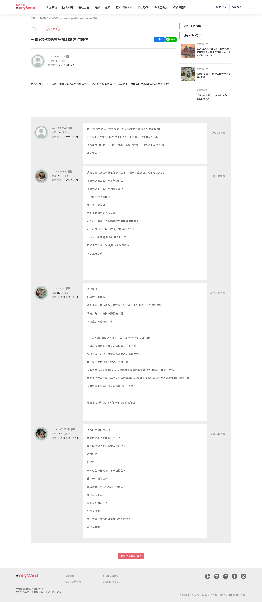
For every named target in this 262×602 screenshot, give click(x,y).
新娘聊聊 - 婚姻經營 (50, 18)
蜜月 (108, 7)
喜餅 (97, 7)
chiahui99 (61, 171)
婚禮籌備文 (161, 7)
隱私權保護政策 (110, 575)
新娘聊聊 (143, 7)
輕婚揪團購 (180, 7)
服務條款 (69, 575)
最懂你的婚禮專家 (112, 581)
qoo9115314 (63, 429)
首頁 (33, 18)
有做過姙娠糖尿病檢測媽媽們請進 (81, 18)
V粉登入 (237, 7)
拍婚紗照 (67, 7)
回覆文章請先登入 (131, 556)
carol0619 (62, 127)
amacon (60, 288)
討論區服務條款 (73, 581)
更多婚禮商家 (124, 7)
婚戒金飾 (83, 7)
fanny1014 (59, 56)
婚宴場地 (51, 7)
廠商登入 (221, 7)
